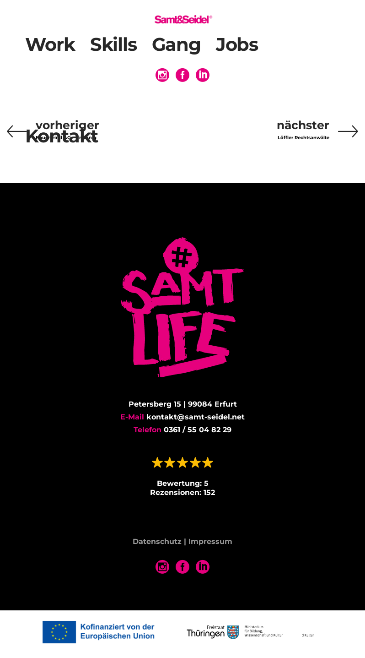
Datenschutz (157, 542)
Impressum (210, 542)
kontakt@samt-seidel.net (195, 417)
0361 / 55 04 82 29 (197, 429)
